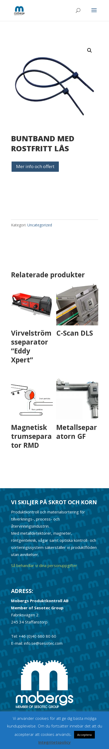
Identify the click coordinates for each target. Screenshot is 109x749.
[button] (89, 50)
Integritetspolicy (54, 742)
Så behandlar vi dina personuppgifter (44, 565)
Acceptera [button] (84, 735)
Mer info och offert (35, 166)
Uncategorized (39, 224)
